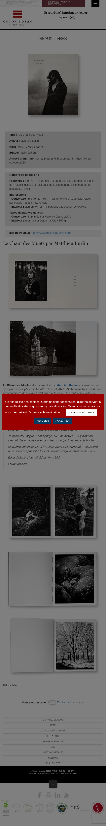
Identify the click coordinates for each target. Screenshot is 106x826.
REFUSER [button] (42, 420)
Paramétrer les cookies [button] (81, 412)
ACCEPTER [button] (62, 420)
